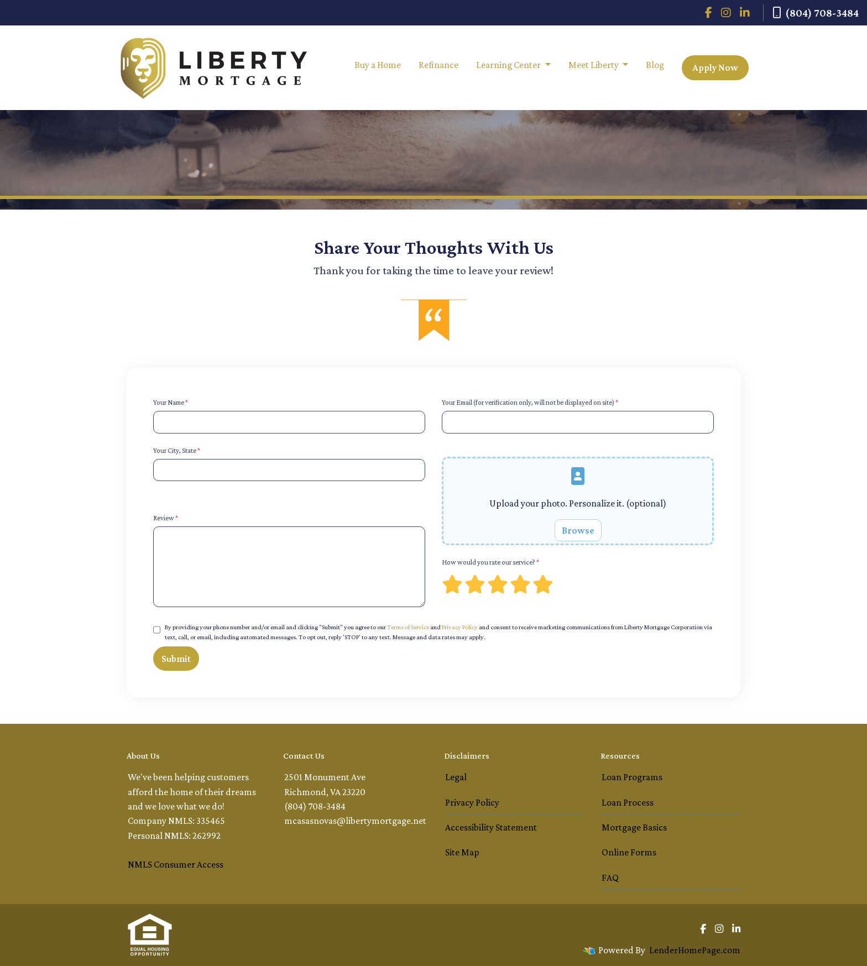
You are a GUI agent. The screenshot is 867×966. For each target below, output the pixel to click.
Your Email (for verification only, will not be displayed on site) (530, 402)
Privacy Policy (460, 627)
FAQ (610, 877)
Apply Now (715, 67)
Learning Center (509, 64)
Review (165, 518)
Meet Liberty (594, 64)
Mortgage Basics (634, 827)
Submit (176, 658)
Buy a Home (377, 64)
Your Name (170, 402)
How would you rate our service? (490, 562)
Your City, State (176, 450)
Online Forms (629, 852)
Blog (655, 64)
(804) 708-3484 (815, 13)
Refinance (438, 64)
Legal (456, 776)
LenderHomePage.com (694, 949)
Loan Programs (632, 776)
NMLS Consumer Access (175, 864)
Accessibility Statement (491, 827)
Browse (578, 530)
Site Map (462, 852)
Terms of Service (408, 627)
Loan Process (628, 802)
